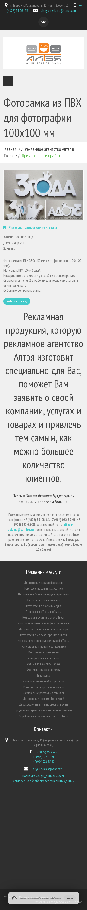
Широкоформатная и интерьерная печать (43, 704)
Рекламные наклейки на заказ (43, 664)
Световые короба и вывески (43, 600)
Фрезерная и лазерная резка (44, 670)
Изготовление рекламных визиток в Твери (43, 629)
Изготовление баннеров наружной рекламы (43, 594)
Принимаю (70, 898)
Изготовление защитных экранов (43, 588)
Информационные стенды (43, 658)
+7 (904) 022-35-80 (43, 761)
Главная (9, 149)
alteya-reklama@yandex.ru (58, 10)
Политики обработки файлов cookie (50, 898)
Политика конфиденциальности (43, 776)
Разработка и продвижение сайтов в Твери (44, 716)
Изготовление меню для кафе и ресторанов (43, 623)
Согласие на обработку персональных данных (43, 781)
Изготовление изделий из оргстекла (43, 681)
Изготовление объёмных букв (43, 606)
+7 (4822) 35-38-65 (46, 752)
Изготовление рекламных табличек (43, 693)
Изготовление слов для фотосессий (43, 699)
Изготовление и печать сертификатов (44, 646)
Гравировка (43, 675)
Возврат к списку (17, 301)
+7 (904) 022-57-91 (43, 757)
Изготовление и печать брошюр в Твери (43, 635)
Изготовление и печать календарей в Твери (43, 641)
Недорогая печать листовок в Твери (43, 617)
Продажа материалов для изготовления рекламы (44, 710)
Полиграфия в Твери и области (43, 612)
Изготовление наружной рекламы (43, 583)
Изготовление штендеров (43, 652)
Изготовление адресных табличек (43, 687)
